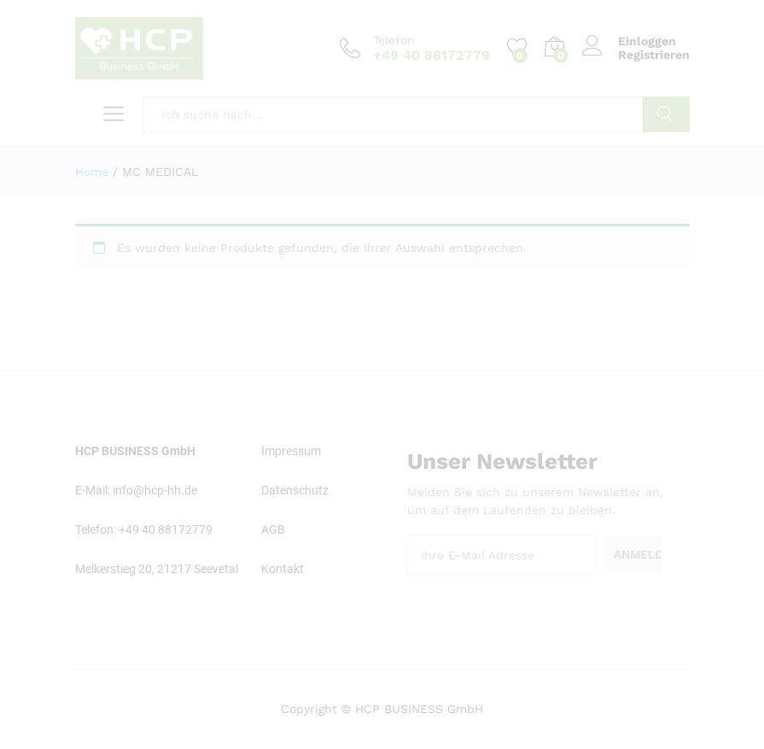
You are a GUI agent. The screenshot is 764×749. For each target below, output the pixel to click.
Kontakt (282, 569)
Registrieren (654, 54)
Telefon (394, 40)
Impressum (291, 451)
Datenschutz (295, 490)
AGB (273, 529)
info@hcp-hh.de (155, 490)
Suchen (666, 114)
